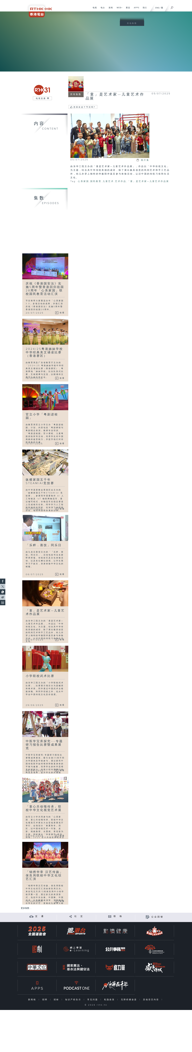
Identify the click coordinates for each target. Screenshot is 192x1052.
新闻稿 (32, 999)
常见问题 (93, 999)
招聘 (45, 999)
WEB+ (119, 9)
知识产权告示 (73, 999)
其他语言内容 (151, 999)
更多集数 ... (26, 908)
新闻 (110, 9)
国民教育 (95, 181)
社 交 (78, 916)
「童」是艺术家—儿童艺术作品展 (148, 181)
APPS (135, 9)
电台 (102, 9)
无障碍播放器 (129, 999)
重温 (127, 9)
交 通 (39, 916)
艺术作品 (120, 181)
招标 (57, 999)
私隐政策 (110, 999)
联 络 (118, 916)
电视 (94, 9)
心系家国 (83, 181)
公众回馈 (157, 917)
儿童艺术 (108, 181)
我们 (144, 9)
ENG (157, 8)
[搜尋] (172, 6)
